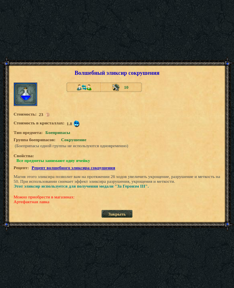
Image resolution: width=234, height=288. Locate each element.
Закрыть (117, 214)
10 (126, 87)
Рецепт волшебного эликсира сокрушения (73, 167)
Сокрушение (73, 139)
